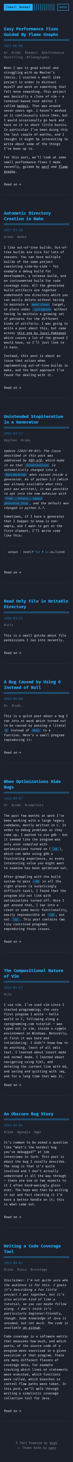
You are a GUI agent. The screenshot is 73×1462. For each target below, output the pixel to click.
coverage (39, 1269)
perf (45, 167)
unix (9, 625)
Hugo (53, 1443)
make (22, 237)
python (11, 440)
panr (52, 1448)
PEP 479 (35, 460)
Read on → (12, 184)
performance (53, 52)
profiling (14, 57)
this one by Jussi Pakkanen (41, 333)
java (22, 1269)
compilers (34, 805)
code (17, 52)
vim (8, 994)
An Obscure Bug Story (28, 1113)
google (24, 1132)
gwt (39, 1132)
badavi (32, 52)
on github (31, 1328)
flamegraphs (38, 57)
